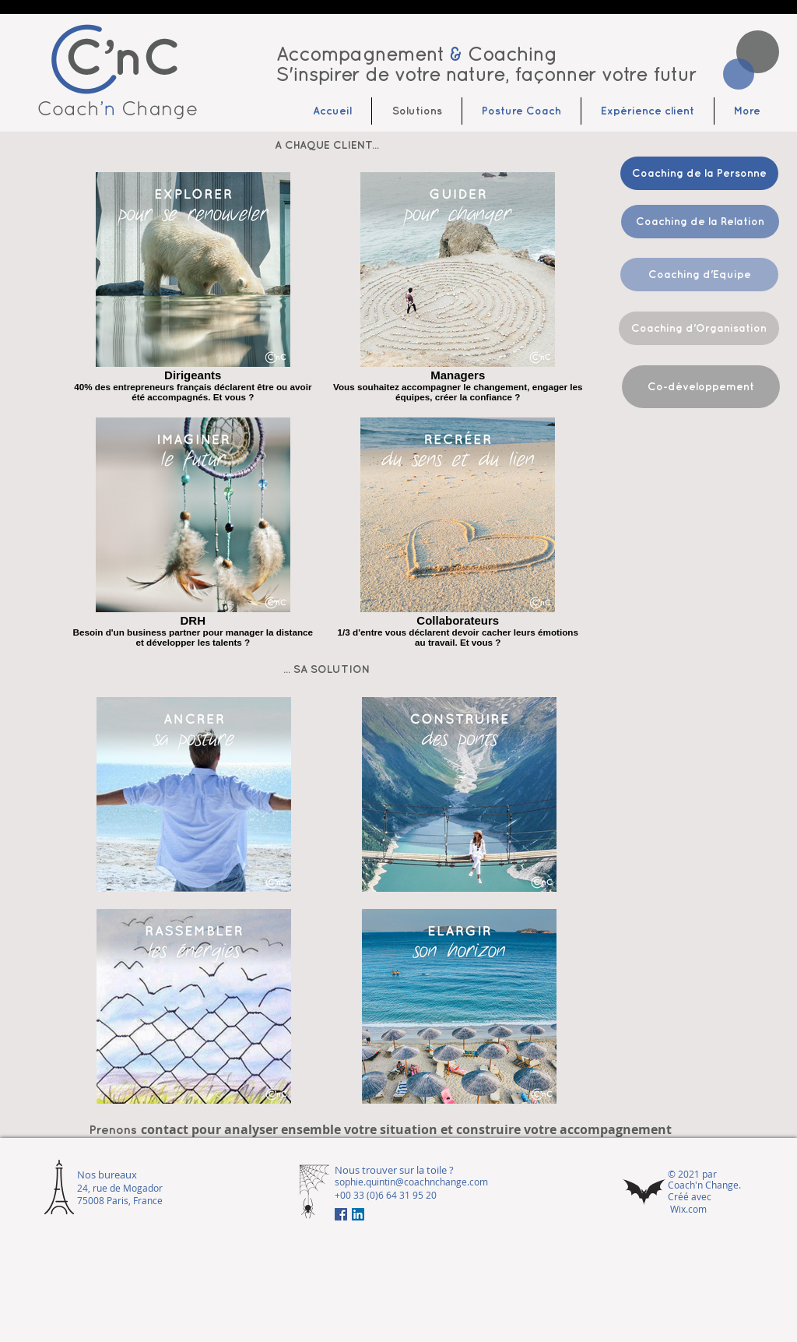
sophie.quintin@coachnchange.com (411, 1181)
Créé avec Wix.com (689, 1202)
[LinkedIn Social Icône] (358, 1214)
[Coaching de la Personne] (699, 173)
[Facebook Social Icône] (341, 1214)
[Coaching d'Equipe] (699, 274)
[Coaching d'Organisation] (699, 328)
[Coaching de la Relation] (700, 221)
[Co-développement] (701, 386)
